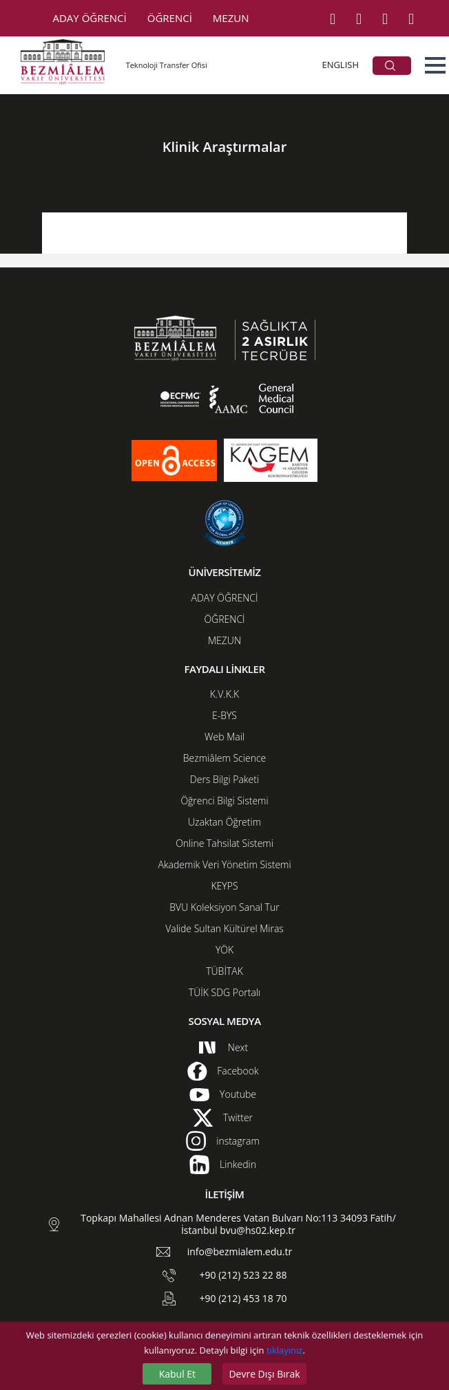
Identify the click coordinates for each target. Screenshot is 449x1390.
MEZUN (231, 18)
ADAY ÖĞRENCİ (90, 18)
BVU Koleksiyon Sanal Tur (224, 907)
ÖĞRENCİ (169, 18)
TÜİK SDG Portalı (224, 992)
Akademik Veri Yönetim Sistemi (224, 864)
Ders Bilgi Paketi (224, 779)
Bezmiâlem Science (224, 757)
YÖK (224, 949)
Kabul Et (177, 1373)
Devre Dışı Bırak (264, 1373)
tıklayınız (284, 1350)
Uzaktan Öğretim (224, 821)
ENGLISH (340, 64)
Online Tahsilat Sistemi (224, 843)
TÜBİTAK (224, 971)
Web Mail (224, 736)
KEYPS (224, 885)
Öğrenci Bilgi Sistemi (224, 800)
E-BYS (224, 715)
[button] (435, 65)
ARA (390, 65)
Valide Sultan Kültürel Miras (224, 928)
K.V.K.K (225, 693)
